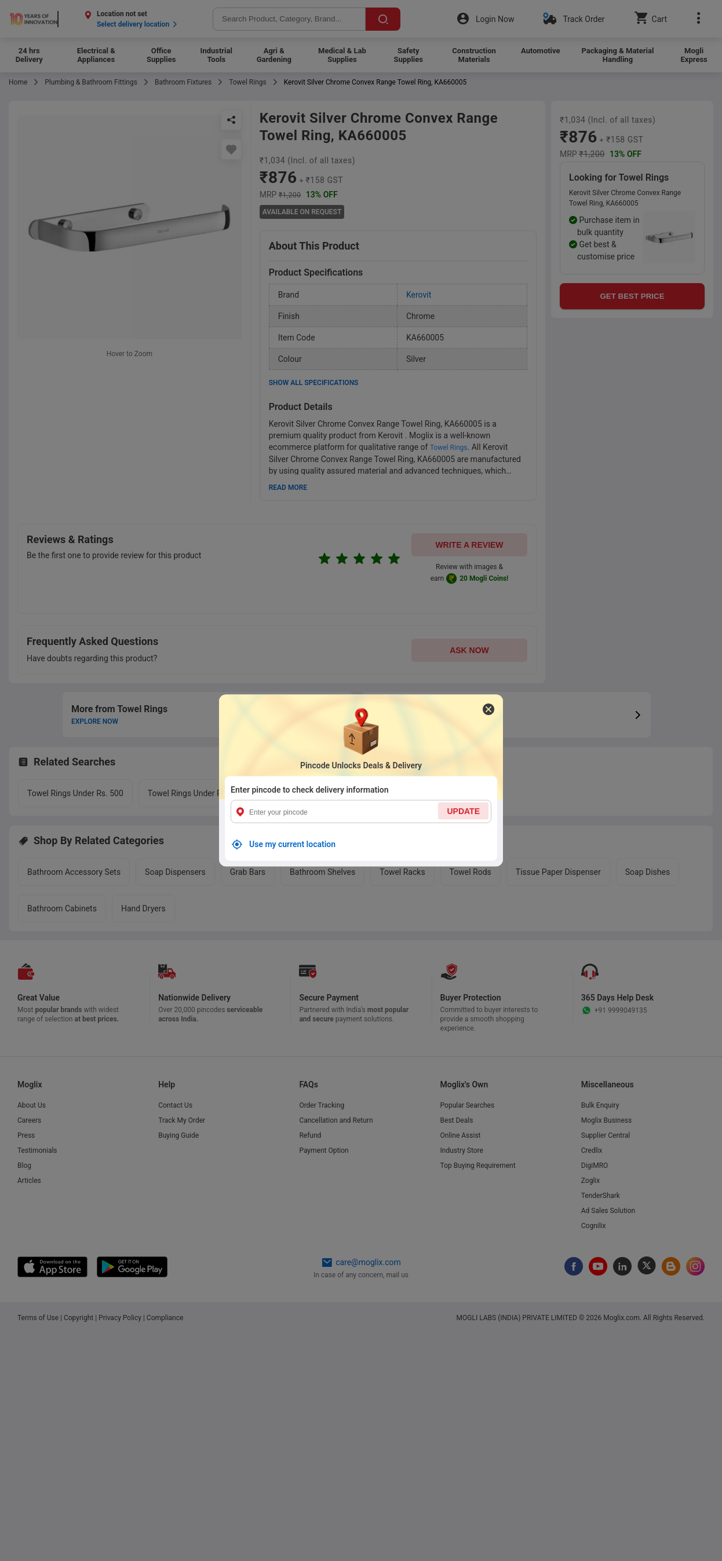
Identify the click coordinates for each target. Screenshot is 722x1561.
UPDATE (463, 811)
